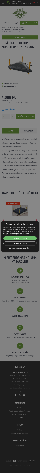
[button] (20, 248)
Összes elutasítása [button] (20, 243)
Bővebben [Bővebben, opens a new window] (26, 233)
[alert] (20, 236)
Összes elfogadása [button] (20, 238)
